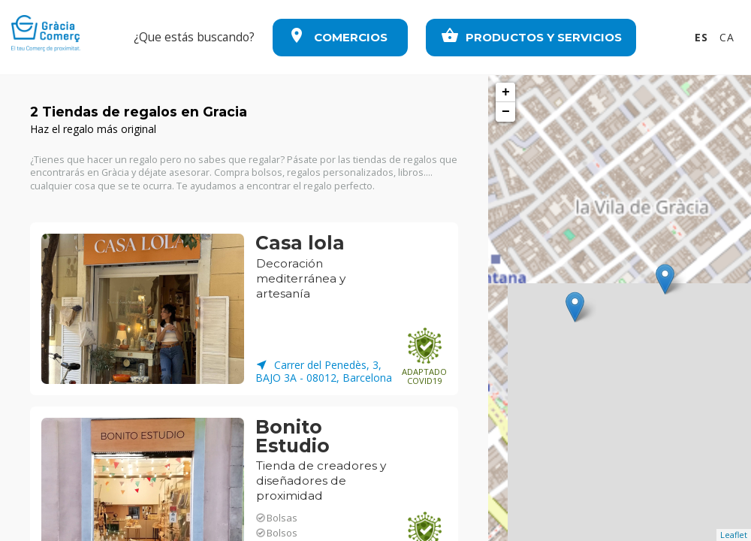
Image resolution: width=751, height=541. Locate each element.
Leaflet (733, 534)
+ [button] (506, 92)
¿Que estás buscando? (194, 37)
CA (726, 37)
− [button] (506, 112)
